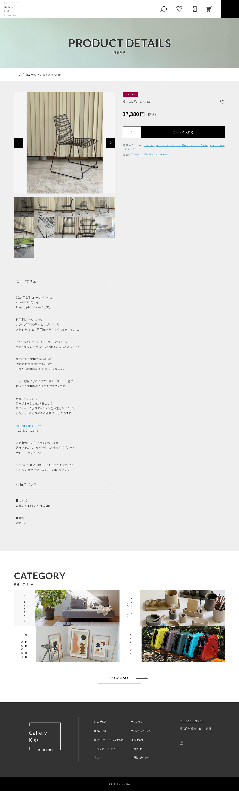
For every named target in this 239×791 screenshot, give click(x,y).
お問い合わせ (140, 757)
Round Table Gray (28, 426)
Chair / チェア (131, 149)
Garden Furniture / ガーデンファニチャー (182, 145)
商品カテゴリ (140, 722)
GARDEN (149, 145)
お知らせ (137, 748)
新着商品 (100, 722)
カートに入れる (183, 132)
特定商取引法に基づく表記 (195, 728)
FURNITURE (217, 145)
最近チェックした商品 (108, 739)
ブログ (98, 757)
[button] (18, 143)
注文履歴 (137, 739)
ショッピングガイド (106, 748)
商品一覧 (100, 730)
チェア (138, 154)
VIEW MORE (120, 678)
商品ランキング (141, 730)
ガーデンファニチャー (155, 154)
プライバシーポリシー (192, 721)
